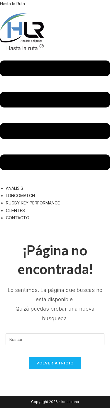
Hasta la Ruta (12, 3)
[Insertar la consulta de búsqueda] (55, 339)
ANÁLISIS (14, 188)
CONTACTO (17, 217)
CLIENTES (15, 210)
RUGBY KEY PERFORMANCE (33, 202)
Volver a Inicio (55, 363)
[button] (55, 116)
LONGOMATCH (20, 195)
